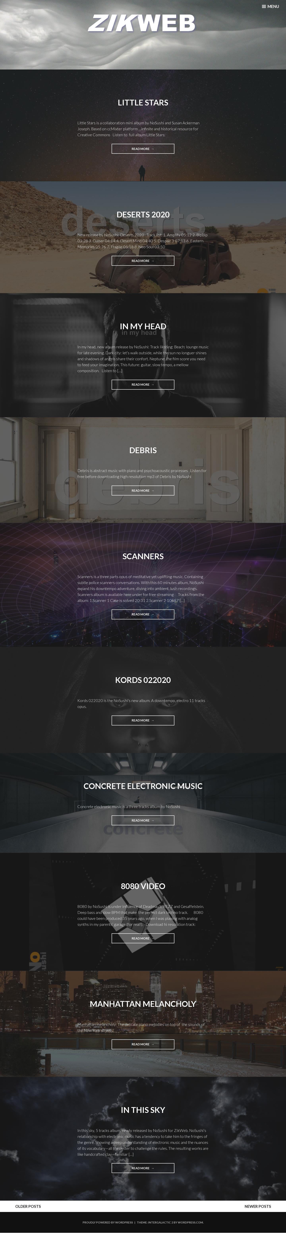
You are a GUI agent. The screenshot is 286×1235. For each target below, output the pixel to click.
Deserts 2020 (143, 214)
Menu (269, 8)
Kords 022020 (143, 681)
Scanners (143, 557)
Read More (146, 150)
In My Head (143, 326)
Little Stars (143, 102)
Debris (143, 450)
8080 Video (143, 887)
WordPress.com (190, 1224)
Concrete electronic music (143, 787)
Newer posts (264, 1208)
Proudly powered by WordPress (108, 1224)
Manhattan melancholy (143, 1005)
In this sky (143, 1111)
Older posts (22, 1208)
